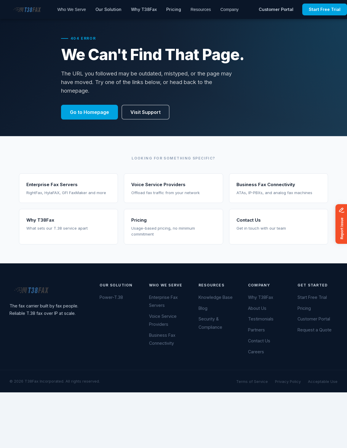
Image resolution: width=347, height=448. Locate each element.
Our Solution (108, 9)
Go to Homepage (89, 112)
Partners (256, 329)
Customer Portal (276, 9)
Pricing (173, 9)
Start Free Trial (312, 297)
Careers (256, 351)
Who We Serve (71, 9)
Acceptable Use (323, 381)
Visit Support (145, 112)
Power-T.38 (111, 297)
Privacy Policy (288, 381)
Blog (203, 308)
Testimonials (261, 318)
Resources (201, 9)
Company (229, 9)
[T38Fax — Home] (26, 9)
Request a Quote (315, 329)
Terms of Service (252, 381)
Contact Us (259, 340)
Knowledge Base (216, 297)
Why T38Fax (144, 9)
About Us (257, 308)
